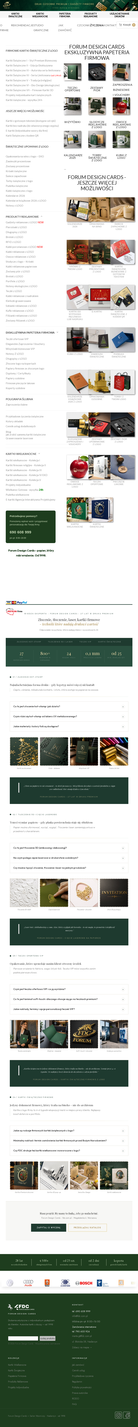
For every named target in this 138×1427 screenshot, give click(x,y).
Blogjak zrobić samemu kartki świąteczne (26, 433)
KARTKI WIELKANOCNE (40, 15)
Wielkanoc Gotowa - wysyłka (24, 489)
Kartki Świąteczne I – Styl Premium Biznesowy (31, 60)
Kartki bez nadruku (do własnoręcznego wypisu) (32, 125)
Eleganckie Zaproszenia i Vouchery (25, 343)
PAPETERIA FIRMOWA (65, 15)
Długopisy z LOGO (16, 232)
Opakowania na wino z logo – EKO (25, 156)
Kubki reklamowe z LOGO (20, 251)
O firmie (4, 27)
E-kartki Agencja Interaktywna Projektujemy (30, 499)
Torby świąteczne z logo (19, 180)
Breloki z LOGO (14, 237)
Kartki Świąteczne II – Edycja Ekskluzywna (29, 65)
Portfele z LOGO (15, 281)
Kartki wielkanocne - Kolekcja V (23, 479)
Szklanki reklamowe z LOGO (21, 305)
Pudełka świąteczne (17, 185)
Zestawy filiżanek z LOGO (20, 320)
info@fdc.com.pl (80, 1316)
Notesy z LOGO (14, 205)
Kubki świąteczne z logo (19, 190)
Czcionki (83, 25)
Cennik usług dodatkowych (21, 426)
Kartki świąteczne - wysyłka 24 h (24, 99)
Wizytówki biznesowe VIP (20, 348)
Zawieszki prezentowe (18, 161)
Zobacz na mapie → (82, 1347)
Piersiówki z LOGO (16, 227)
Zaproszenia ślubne (17, 404)
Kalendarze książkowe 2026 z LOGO (26, 200)
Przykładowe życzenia (82, 1376)
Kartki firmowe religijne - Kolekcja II (26, 465)
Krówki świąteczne (16, 171)
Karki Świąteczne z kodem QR (22, 135)
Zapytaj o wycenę (48, 1227)
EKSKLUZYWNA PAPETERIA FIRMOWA (32, 332)
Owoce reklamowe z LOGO (21, 256)
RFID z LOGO (13, 241)
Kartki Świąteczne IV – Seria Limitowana (33, 75)
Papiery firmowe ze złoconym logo (25, 368)
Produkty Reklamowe (18, 1381)
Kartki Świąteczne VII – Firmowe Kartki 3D (29, 90)
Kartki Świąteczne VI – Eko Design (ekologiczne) (33, 85)
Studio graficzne (41, 27)
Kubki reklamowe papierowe (21, 266)
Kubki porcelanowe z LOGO (24, 246)
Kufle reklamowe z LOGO (20, 310)
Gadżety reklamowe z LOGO (25, 222)
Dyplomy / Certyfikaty (18, 373)
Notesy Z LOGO (15, 353)
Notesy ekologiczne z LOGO (21, 286)
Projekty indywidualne (18, 484)
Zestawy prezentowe (17, 166)
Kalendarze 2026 (15, 195)
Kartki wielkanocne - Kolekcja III (24, 470)
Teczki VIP (85, 641)
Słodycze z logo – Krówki (20, 261)
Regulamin (77, 1381)
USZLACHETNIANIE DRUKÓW (119, 15)
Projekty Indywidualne (18, 1387)
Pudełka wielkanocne (17, 494)
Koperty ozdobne (15, 388)
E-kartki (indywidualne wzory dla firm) (27, 130)
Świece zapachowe (16, 176)
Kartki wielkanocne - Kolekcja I (23, 460)
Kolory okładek (14, 421)
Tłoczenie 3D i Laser (60, 641)
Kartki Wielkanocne (17, 1365)
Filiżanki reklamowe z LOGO (21, 315)
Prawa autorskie (80, 1393)
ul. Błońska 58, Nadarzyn (84, 1341)
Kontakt (110, 25)
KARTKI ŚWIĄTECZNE (15, 15)
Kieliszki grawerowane (18, 300)
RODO (75, 1398)
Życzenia (97, 25)
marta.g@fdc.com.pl (82, 1336)
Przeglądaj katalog (87, 1227)
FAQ (74, 1404)
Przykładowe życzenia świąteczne (25, 416)
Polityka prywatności (82, 1387)
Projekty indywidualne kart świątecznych (28, 95)
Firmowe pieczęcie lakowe (20, 383)
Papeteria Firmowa (17, 1376)
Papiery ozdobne (15, 378)
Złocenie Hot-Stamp (29, 641)
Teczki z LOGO (14, 291)
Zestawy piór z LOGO (18, 271)
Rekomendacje (22, 25)
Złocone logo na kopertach (21, 363)
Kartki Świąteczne (109, 641)
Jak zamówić (65, 27)
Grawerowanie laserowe (19, 438)
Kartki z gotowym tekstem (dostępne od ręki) (31, 120)
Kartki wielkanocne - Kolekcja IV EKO (26, 475)
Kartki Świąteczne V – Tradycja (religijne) (29, 80)
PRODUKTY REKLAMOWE (90, 15)
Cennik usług (78, 1370)
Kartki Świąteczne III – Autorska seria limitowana (33, 70)
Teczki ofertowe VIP (17, 338)
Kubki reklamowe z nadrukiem (22, 295)
